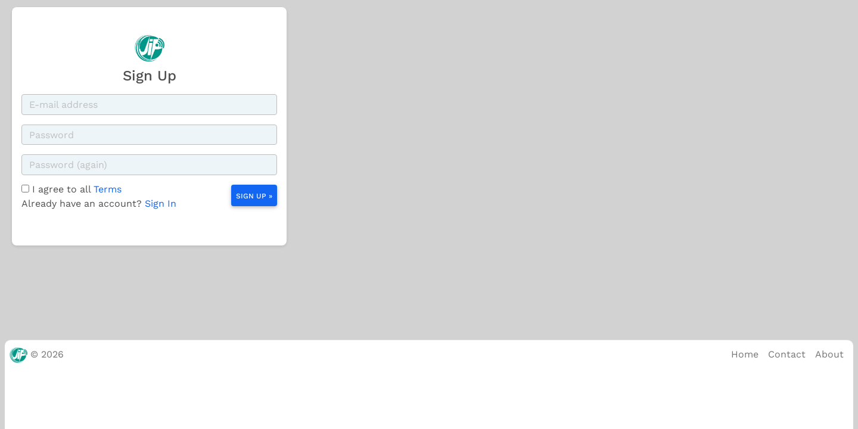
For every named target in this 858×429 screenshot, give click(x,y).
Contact (787, 354)
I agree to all (77, 189)
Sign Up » (254, 196)
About (829, 354)
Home (744, 354)
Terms (108, 189)
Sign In (160, 203)
